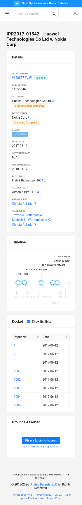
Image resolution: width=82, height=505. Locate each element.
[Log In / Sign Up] (75, 14)
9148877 (18, 77)
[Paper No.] (26, 337)
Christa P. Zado (22, 203)
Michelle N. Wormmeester (29, 220)
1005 (17, 405)
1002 (17, 379)
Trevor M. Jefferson (25, 215)
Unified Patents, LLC (43, 484)
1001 (17, 371)
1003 (17, 388)
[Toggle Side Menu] (7, 14)
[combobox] (34, 14)
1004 (17, 396)
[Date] (55, 337)
